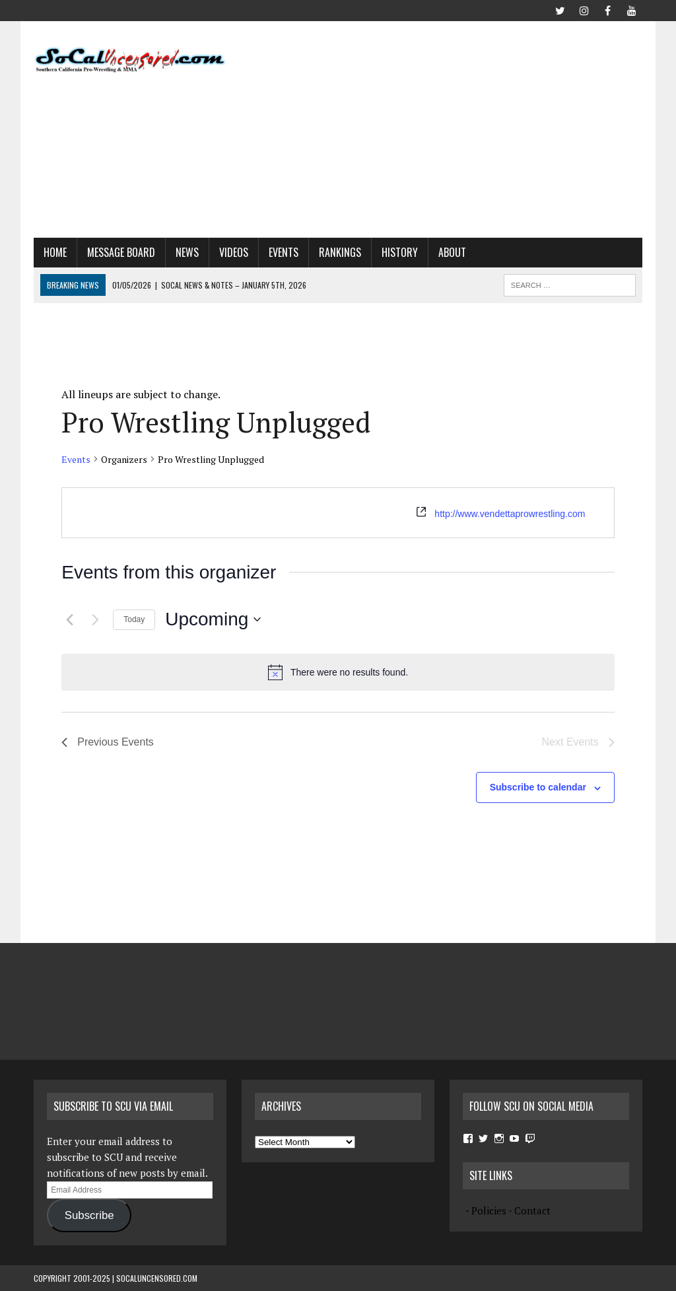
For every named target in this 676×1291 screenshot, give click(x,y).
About (452, 252)
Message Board (121, 252)
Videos (233, 252)
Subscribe (89, 1215)
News (187, 252)
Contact (532, 1210)
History (400, 252)
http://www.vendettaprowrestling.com (509, 513)
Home (55, 252)
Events (283, 252)
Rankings (340, 252)
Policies (488, 1210)
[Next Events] (95, 619)
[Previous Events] (69, 619)
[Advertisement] (459, 126)
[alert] (338, 672)
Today (134, 619)
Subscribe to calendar (538, 787)
